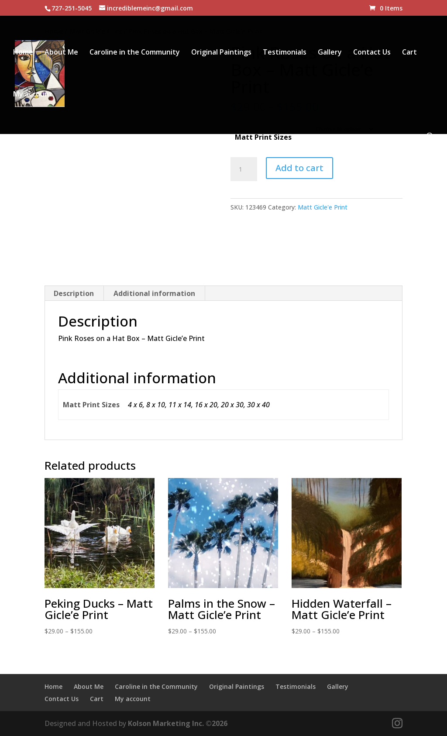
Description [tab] (74, 293)
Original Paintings (221, 53)
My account (32, 95)
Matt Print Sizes (263, 137)
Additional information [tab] (154, 293)
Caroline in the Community (134, 53)
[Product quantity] (243, 169)
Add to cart (299, 168)
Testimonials (284, 53)
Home (23, 53)
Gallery (330, 53)
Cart (409, 53)
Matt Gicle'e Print (322, 207)
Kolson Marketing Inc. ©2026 (177, 723)
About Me (61, 53)
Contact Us (372, 53)
